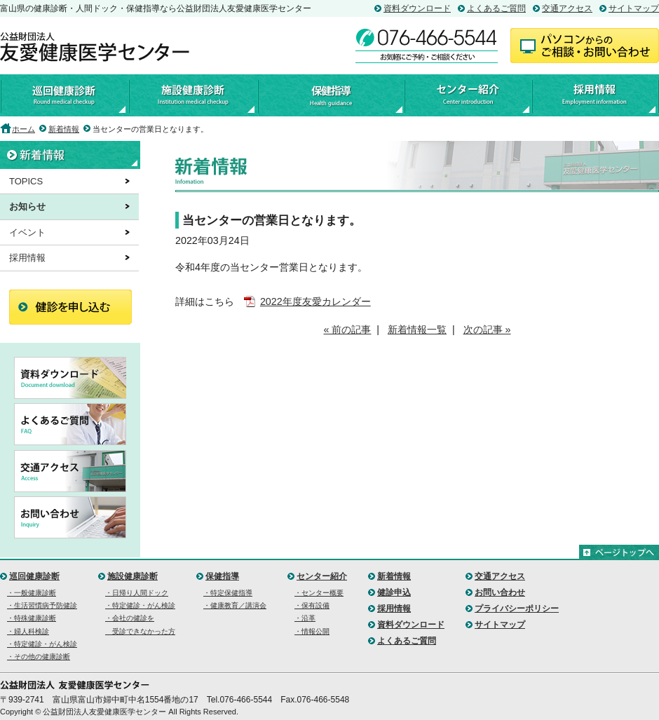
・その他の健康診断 (38, 656)
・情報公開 (312, 631)
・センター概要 (319, 593)
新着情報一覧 (417, 329)
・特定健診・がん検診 (42, 644)
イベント (27, 232)
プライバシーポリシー (517, 608)
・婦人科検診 (28, 631)
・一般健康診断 (31, 593)
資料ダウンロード (417, 8)
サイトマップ (634, 8)
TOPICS (26, 181)
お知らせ (27, 206)
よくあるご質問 (496, 8)
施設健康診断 (192, 95)
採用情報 (595, 95)
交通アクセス (567, 8)
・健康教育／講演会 (234, 605)
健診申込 (394, 592)
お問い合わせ (500, 592)
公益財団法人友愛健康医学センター (94, 47)
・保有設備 (312, 605)
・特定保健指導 (227, 593)
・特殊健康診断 (31, 618)
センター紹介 (467, 95)
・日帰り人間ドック (136, 593)
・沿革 (304, 618)
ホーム (23, 129)
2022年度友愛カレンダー (315, 301)
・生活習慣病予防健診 (42, 605)
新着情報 (63, 129)
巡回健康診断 (64, 95)
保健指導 (330, 95)
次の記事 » (487, 329)
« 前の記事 (347, 329)
